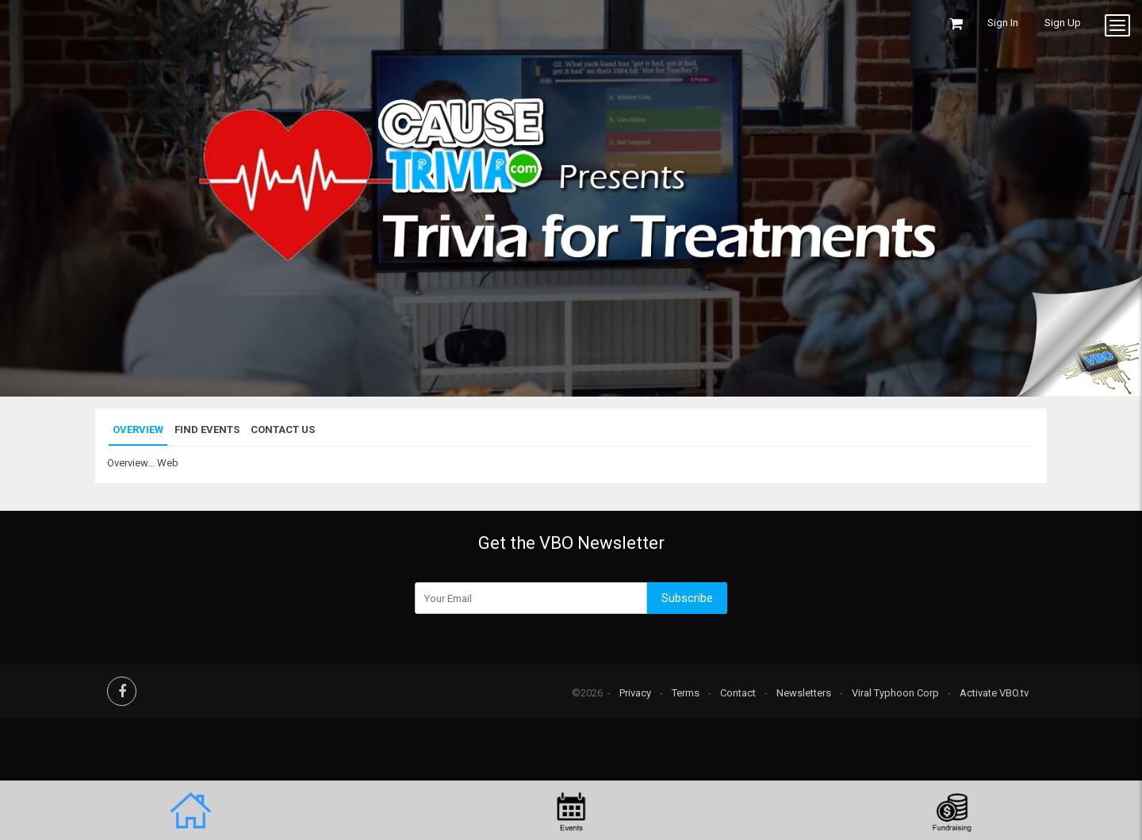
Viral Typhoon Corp (895, 693)
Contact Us (283, 429)
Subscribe (687, 598)
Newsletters (803, 693)
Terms (685, 693)
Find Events (207, 429)
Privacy (635, 693)
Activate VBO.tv (994, 693)
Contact (738, 693)
